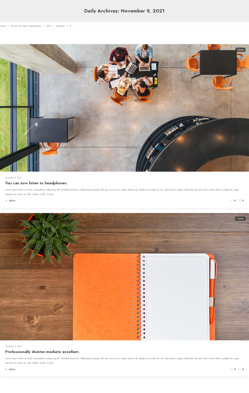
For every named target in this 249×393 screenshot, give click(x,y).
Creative (240, 218)
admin (12, 200)
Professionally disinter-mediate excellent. (42, 351)
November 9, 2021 (13, 177)
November (60, 26)
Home (3, 26)
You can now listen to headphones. (25, 26)
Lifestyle (240, 49)
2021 (48, 26)
